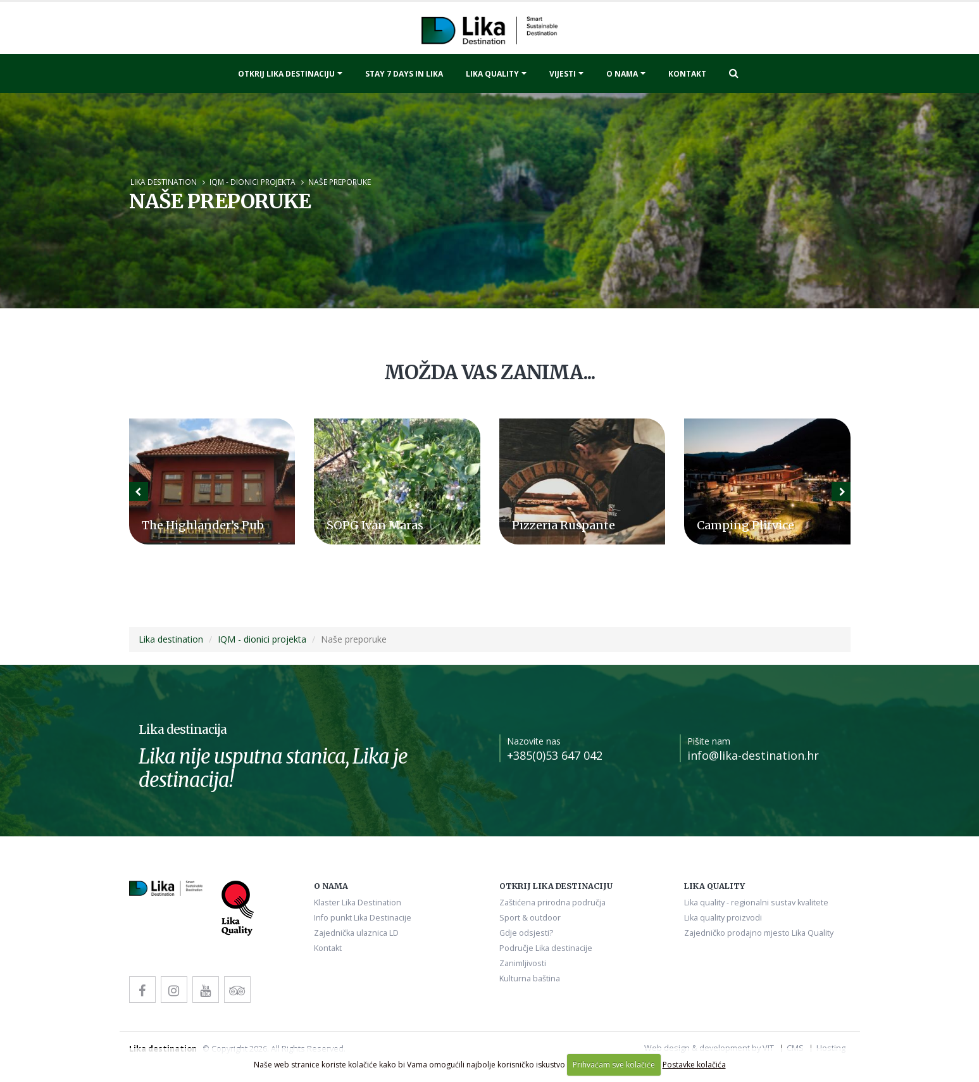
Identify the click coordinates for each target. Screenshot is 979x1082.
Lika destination (163, 182)
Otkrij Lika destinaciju (286, 73)
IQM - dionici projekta (252, 182)
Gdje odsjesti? (526, 933)
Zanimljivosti (522, 963)
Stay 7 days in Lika (404, 73)
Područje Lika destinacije (545, 948)
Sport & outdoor (530, 917)
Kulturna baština (529, 978)
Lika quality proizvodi (723, 917)
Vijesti (562, 73)
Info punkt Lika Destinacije (362, 917)
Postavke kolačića (694, 1064)
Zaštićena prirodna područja (552, 902)
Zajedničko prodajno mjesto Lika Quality (758, 933)
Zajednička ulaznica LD (356, 933)
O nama (622, 73)
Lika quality (492, 73)
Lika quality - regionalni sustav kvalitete (756, 902)
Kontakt (687, 73)
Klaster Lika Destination (357, 902)
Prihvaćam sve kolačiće (614, 1064)
